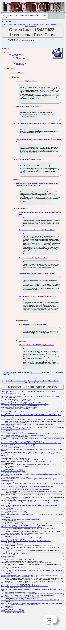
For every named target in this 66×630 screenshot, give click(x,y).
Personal (15, 56)
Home (6, 15)
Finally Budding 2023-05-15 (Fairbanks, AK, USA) (32, 124)
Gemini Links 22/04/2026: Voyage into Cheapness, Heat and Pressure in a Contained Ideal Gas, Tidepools (30, 600)
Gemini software (37, 373)
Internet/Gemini (20, 59)
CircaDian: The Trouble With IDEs (30, 345)
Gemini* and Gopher (15, 54)
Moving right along (22, 160)
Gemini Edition (23, 15)
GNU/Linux (9, 53)
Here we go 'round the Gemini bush (30, 230)
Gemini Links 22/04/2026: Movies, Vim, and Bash (15, 535)
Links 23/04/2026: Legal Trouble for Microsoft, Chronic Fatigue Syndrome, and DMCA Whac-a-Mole (29, 505)
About (11, 15)
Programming (20, 65)
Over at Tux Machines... (8, 468)
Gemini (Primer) (9, 373)
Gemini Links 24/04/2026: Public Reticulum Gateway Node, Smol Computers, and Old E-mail (27, 424)
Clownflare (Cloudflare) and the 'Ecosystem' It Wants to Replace (19, 583)
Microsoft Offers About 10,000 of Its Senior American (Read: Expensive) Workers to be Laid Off (27, 465)
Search (44, 15)
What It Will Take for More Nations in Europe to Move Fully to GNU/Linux (22, 597)
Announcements (21, 63)
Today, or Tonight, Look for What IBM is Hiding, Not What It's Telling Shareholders (24, 586)
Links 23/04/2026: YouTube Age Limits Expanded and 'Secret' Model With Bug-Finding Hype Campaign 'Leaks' (32, 483)
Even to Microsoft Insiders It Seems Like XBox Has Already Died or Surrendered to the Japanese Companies (31, 443)
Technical (15, 57)
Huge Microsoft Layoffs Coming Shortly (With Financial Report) (19, 407)
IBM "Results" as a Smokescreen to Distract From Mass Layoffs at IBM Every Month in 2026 (27, 563)
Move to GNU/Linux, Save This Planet (12, 544)
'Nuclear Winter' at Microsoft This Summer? (13, 567)
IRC (16, 15)
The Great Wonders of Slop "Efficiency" (12, 432)
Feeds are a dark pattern (27, 258)
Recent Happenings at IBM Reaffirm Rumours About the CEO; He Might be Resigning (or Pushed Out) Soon (31, 420)
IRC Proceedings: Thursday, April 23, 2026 (13, 471)
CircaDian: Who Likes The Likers (30, 274)
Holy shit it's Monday (23, 106)
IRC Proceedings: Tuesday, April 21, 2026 (12, 611)
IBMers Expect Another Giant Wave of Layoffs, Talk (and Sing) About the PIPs (23, 435)
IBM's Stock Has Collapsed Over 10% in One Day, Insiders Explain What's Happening (25, 490)
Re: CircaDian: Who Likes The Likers (31, 296)
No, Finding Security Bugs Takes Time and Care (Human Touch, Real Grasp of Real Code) (26, 541)
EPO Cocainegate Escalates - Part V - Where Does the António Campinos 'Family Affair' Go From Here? (30, 501)
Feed (6, 17)
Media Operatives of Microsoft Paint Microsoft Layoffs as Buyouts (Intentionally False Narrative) (28, 487)
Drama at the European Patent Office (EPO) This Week (16, 401)
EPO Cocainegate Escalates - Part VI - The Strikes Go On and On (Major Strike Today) (25, 404)
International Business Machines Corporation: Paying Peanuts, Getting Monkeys (23, 538)
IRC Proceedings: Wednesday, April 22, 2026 (13, 511)
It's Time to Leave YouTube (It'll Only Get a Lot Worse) (22, 25)
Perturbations (20, 81)
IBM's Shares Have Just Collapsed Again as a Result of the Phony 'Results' (21, 527)
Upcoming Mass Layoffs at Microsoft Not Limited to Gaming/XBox (20, 519)
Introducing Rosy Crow (26, 325)
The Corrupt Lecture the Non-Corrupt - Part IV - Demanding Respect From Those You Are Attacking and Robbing (32, 594)
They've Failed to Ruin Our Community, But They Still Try (17, 560)
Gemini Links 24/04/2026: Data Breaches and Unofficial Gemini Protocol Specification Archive (27, 462)
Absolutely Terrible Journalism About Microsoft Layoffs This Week (19, 446)
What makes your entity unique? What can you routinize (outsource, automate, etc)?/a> (37, 185)
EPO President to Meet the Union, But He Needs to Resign (17, 530)
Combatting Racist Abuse (8, 557)
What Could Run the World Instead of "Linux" (14, 522)
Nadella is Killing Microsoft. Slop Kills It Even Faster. (16, 459)
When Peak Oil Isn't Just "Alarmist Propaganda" (14, 553)
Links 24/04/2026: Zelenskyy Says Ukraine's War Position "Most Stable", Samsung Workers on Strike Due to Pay (32, 412)
